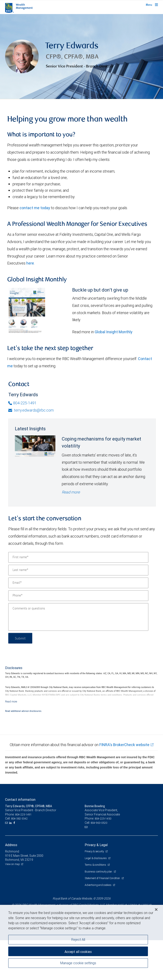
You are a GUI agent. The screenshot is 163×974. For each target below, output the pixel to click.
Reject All (78, 939)
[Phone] (78, 595)
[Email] (78, 583)
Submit (20, 638)
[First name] (78, 557)
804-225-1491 (22, 402)
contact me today (35, 207)
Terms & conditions (96, 865)
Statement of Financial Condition (103, 878)
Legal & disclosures (96, 858)
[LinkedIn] (11, 823)
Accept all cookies (78, 952)
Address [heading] (11, 845)
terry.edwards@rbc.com (31, 410)
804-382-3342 (19, 818)
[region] (81, 939)
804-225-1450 (103, 818)
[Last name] (78, 570)
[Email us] (7, 823)
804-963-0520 (99, 823)
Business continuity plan (99, 871)
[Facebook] (14, 823)
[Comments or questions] (78, 617)
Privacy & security (94, 851)
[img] (81, 56)
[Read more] (11, 701)
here (30, 263)
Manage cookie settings (78, 963)
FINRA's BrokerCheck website (124, 744)
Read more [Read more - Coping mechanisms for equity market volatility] (71, 492)
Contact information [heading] (20, 799)
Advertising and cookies (98, 885)
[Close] (156, 909)
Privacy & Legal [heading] (96, 845)
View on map (12, 864)
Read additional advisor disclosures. (23, 710)
